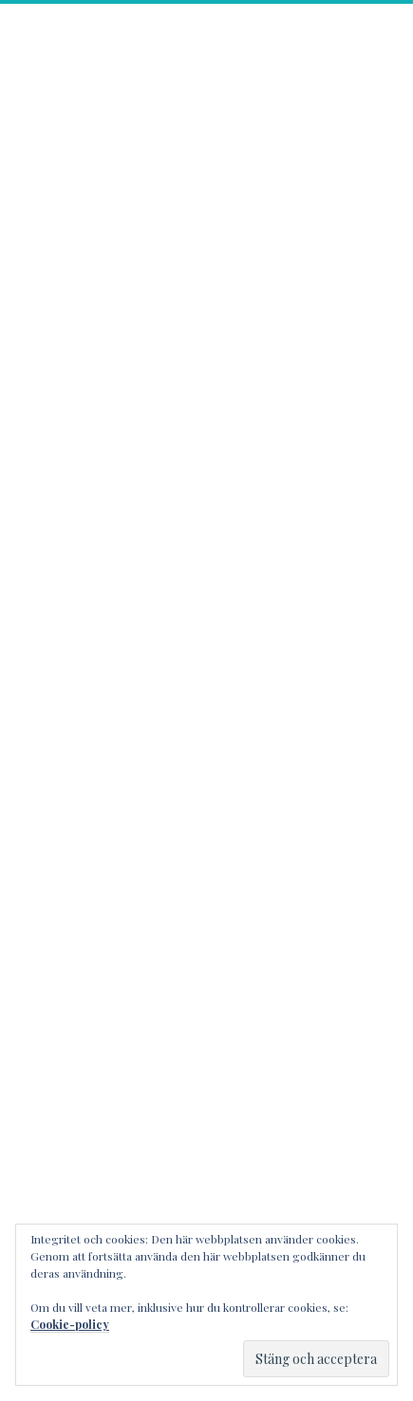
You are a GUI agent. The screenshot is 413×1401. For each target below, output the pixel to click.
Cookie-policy (69, 1324)
